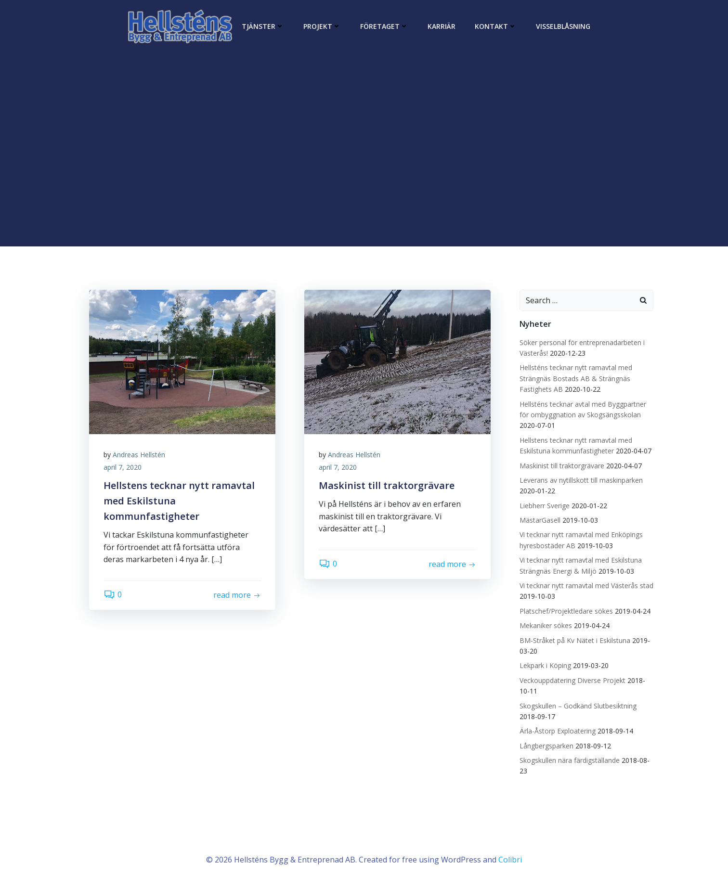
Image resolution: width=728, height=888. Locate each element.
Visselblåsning (563, 26)
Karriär (441, 26)
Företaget (384, 26)
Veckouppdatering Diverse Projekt (572, 680)
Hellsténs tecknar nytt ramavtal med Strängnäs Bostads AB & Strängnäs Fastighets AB (576, 378)
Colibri (510, 859)
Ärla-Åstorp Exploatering (558, 730)
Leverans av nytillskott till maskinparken (581, 480)
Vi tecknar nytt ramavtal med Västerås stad (586, 585)
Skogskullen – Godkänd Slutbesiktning (578, 705)
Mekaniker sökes (546, 625)
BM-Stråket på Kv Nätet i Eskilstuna (575, 640)
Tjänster (263, 26)
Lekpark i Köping (545, 665)
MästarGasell (540, 520)
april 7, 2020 (123, 467)
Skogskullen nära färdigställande (570, 760)
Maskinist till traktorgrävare (562, 465)
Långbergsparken (546, 745)
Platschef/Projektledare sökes (566, 611)
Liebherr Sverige (545, 505)
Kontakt (496, 26)
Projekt (322, 26)
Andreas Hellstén (139, 454)
